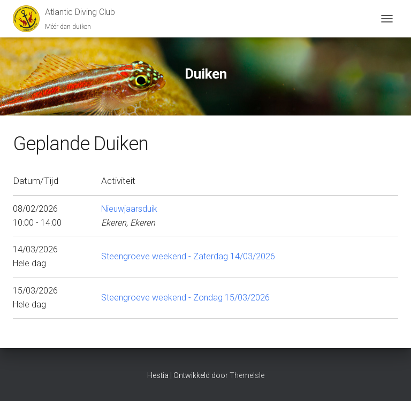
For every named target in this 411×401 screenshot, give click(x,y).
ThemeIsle (247, 375)
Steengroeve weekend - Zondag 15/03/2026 (185, 297)
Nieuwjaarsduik (129, 209)
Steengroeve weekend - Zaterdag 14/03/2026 (188, 256)
